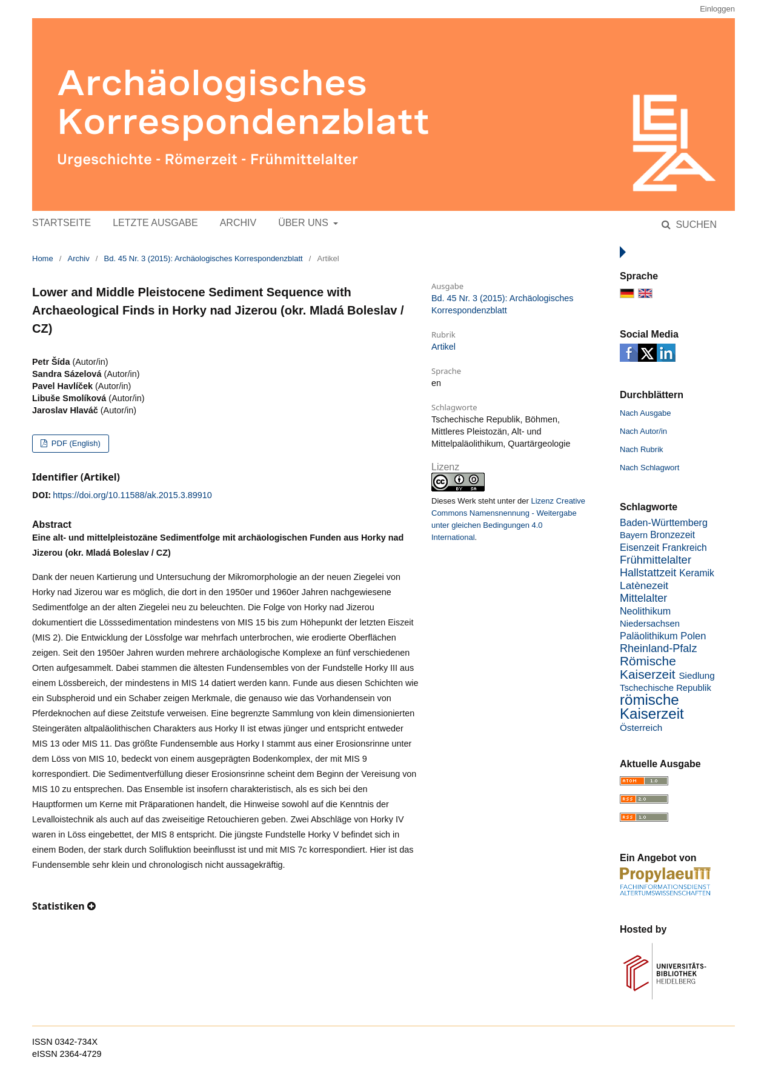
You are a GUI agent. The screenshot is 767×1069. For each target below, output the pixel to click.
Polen (693, 636)
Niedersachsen (650, 623)
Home (42, 258)
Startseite (61, 223)
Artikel (443, 346)
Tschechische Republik (665, 688)
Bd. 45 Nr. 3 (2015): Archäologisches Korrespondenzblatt (203, 258)
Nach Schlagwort (649, 467)
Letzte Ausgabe (155, 223)
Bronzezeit (672, 535)
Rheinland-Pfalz (658, 648)
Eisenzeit (639, 547)
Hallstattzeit (648, 573)
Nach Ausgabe (645, 413)
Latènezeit (644, 585)
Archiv (238, 223)
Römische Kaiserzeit (648, 667)
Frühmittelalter (655, 559)
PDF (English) (75, 443)
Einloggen (717, 8)
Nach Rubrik (641, 449)
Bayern (634, 535)
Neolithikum (645, 610)
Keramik (696, 573)
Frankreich (684, 547)
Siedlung (696, 675)
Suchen (695, 224)
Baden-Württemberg (664, 522)
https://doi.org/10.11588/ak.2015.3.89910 (132, 495)
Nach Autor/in (643, 431)
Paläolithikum (649, 635)
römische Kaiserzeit (652, 706)
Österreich (641, 727)
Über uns (304, 223)
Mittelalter (643, 598)
